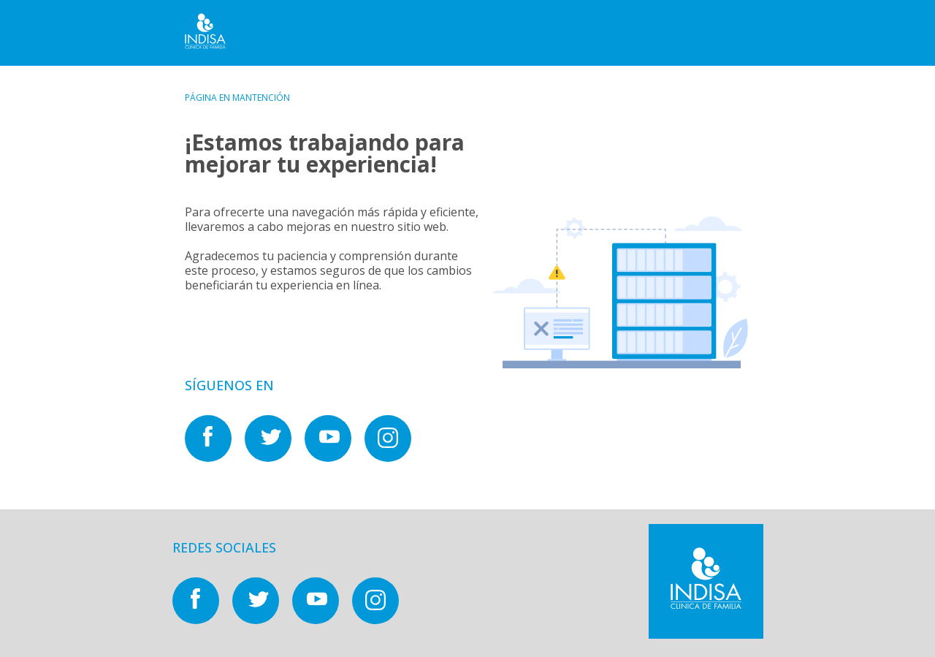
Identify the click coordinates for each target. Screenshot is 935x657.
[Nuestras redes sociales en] (215, 457)
